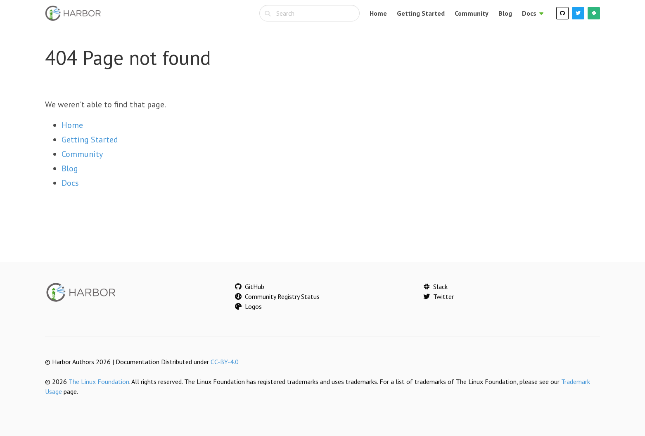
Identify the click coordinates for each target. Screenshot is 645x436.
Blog (505, 13)
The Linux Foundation (99, 381)
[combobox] (309, 13)
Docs (70, 183)
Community (471, 13)
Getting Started (421, 13)
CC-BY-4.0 (225, 362)
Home (378, 13)
